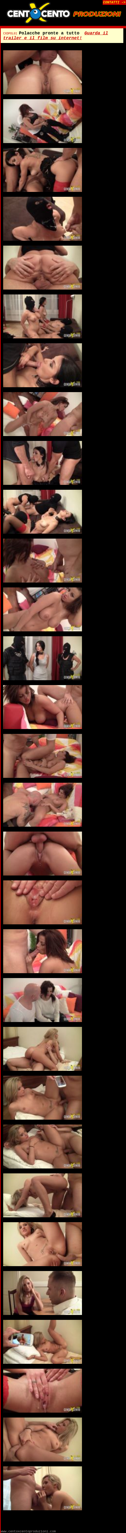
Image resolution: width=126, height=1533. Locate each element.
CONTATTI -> (114, 2)
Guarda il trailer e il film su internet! (55, 36)
